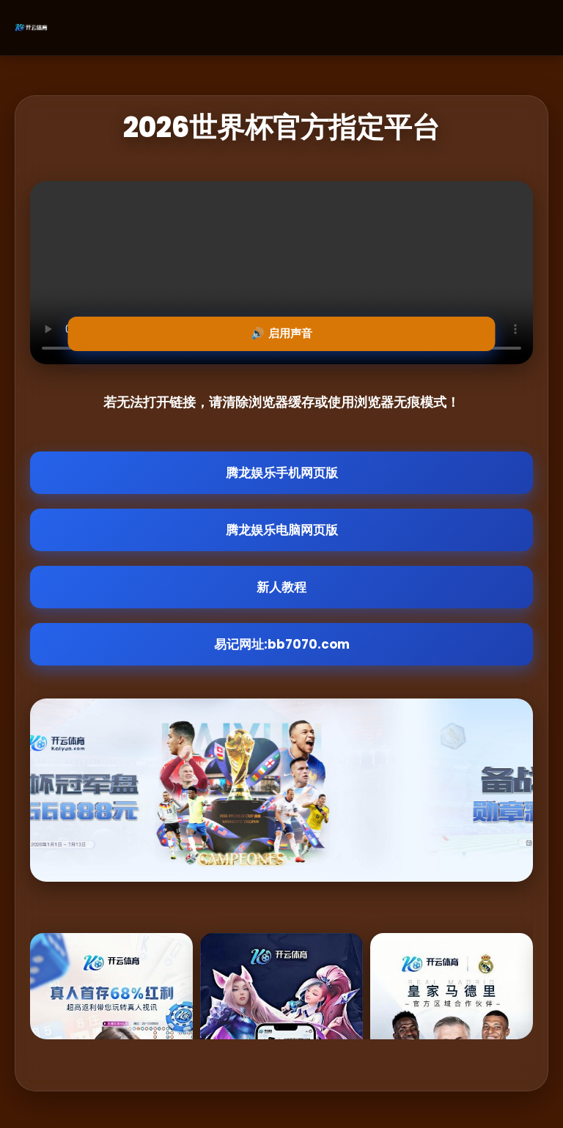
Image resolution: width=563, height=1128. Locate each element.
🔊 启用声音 (281, 333)
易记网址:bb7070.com (282, 644)
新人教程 (281, 587)
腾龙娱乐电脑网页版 (282, 530)
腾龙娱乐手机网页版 (282, 473)
